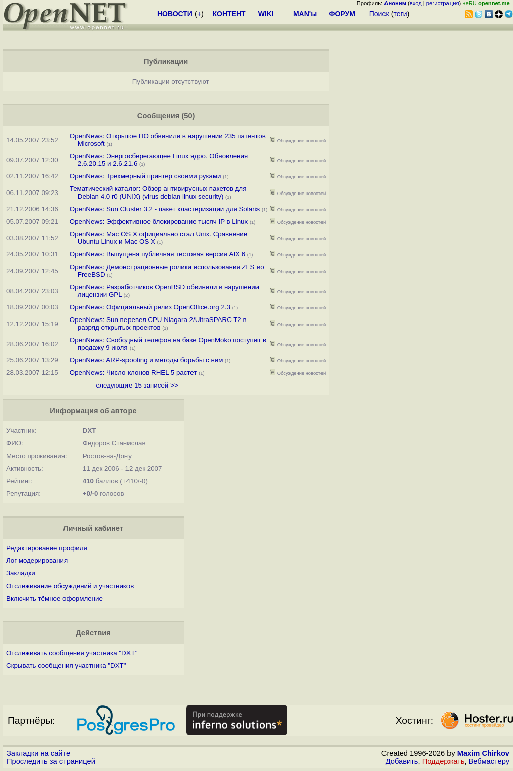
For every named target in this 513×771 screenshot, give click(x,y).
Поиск (379, 14)
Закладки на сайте (38, 753)
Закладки (20, 573)
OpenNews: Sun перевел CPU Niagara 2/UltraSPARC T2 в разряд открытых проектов (158, 323)
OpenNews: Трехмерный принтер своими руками (145, 176)
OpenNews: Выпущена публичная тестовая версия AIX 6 (157, 254)
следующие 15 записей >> (137, 385)
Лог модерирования (37, 560)
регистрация (442, 3)
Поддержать (443, 761)
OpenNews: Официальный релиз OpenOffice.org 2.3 (150, 307)
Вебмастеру (489, 761)
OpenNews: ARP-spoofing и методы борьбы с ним (146, 360)
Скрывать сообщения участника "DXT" (66, 665)
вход (416, 3)
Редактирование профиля (46, 548)
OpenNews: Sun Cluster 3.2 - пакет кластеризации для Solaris (165, 209)
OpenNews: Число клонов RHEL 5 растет (133, 372)
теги (400, 14)
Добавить (402, 761)
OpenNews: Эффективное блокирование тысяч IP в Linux (159, 221)
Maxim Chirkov (483, 753)
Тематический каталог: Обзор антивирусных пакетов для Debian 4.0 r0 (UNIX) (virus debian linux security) (158, 192)
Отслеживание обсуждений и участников (70, 586)
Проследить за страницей (51, 761)
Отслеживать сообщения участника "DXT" (71, 653)
